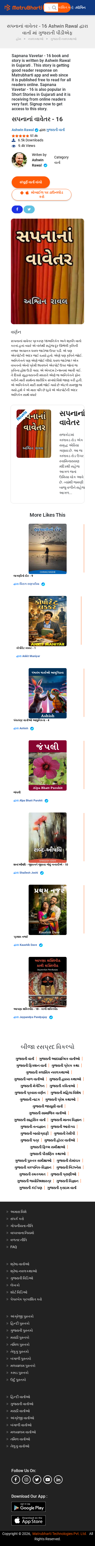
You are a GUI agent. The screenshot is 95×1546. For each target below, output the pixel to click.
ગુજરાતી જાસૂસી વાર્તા (47, 1106)
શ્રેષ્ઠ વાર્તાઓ (19, 1264)
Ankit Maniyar (31, 656)
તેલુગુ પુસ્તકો (19, 1352)
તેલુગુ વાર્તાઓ (19, 1446)
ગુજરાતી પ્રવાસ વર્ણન (29, 1093)
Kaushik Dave (31, 945)
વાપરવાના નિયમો (22, 1233)
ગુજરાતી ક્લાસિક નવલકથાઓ (47, 1072)
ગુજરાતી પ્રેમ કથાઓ (60, 1099)
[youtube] (47, 1479)
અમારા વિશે (18, 1212)
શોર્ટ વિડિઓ (18, 1292)
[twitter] (37, 1479)
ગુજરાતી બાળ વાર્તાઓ (29, 1079)
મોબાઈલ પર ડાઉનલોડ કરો (41, 194)
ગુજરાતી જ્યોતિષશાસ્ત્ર (34, 1181)
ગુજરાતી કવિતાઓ (62, 1086)
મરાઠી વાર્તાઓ (20, 1411)
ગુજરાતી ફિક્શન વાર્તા (31, 1066)
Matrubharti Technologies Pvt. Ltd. (59, 1534)
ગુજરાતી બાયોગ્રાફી (34, 1133)
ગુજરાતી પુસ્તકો (21, 1330)
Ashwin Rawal (25, 130)
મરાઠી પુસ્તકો (19, 1337)
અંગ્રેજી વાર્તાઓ (22, 1418)
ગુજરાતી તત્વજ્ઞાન (32, 1127)
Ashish (27, 728)
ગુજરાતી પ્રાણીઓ (63, 1174)
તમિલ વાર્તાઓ (20, 1439)
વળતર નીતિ (18, 1240)
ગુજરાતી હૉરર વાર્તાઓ (59, 1140)
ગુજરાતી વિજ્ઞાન (67, 1181)
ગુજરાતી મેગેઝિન (32, 1086)
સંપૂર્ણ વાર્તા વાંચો (31, 182)
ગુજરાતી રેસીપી (64, 1133)
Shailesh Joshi (32, 873)
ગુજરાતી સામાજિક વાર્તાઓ (47, 1113)
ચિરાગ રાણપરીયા (32, 584)
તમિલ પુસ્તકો (20, 1344)
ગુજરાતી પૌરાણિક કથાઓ (48, 1154)
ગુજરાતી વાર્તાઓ (21, 1404)
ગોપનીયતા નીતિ (21, 1226)
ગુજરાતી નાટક (30, 1099)
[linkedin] (58, 1479)
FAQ (13, 1247)
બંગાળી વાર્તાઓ (21, 1425)
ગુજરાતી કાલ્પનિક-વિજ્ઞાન (32, 1167)
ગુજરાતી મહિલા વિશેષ (65, 1093)
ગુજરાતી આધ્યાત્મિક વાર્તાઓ (59, 1059)
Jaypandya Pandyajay (36, 1017)
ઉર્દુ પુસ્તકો (18, 1380)
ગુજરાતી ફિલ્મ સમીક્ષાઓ (47, 1147)
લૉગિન (81, 7)
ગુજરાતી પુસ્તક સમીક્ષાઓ (33, 1161)
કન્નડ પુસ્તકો (19, 1373)
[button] (54, 8)
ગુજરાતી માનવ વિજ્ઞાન (65, 1120)
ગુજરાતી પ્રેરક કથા (65, 1066)
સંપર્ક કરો (17, 1219)
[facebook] (15, 1479)
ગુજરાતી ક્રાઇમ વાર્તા (61, 1188)
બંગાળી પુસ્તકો (20, 1359)
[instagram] (26, 1479)
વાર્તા (57, 162)
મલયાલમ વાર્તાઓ (23, 1432)
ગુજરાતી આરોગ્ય (62, 1127)
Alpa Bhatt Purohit (34, 801)
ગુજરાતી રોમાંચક (68, 1161)
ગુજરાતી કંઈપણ (30, 1188)
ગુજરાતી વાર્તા (55, 130)
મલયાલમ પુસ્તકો (22, 1366)
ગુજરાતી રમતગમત (32, 1174)
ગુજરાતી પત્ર (29, 1140)
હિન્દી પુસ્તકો (20, 1323)
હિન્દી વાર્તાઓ (20, 1397)
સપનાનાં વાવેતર (72, 418)
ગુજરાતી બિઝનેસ (68, 1167)
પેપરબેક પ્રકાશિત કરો (26, 1299)
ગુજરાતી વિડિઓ (21, 1278)
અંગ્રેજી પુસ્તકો (22, 1316)
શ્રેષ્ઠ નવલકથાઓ (23, 1271)
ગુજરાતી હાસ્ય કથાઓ (65, 1079)
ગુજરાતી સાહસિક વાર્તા (29, 1120)
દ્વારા (16, 584)
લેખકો (15, 1285)
